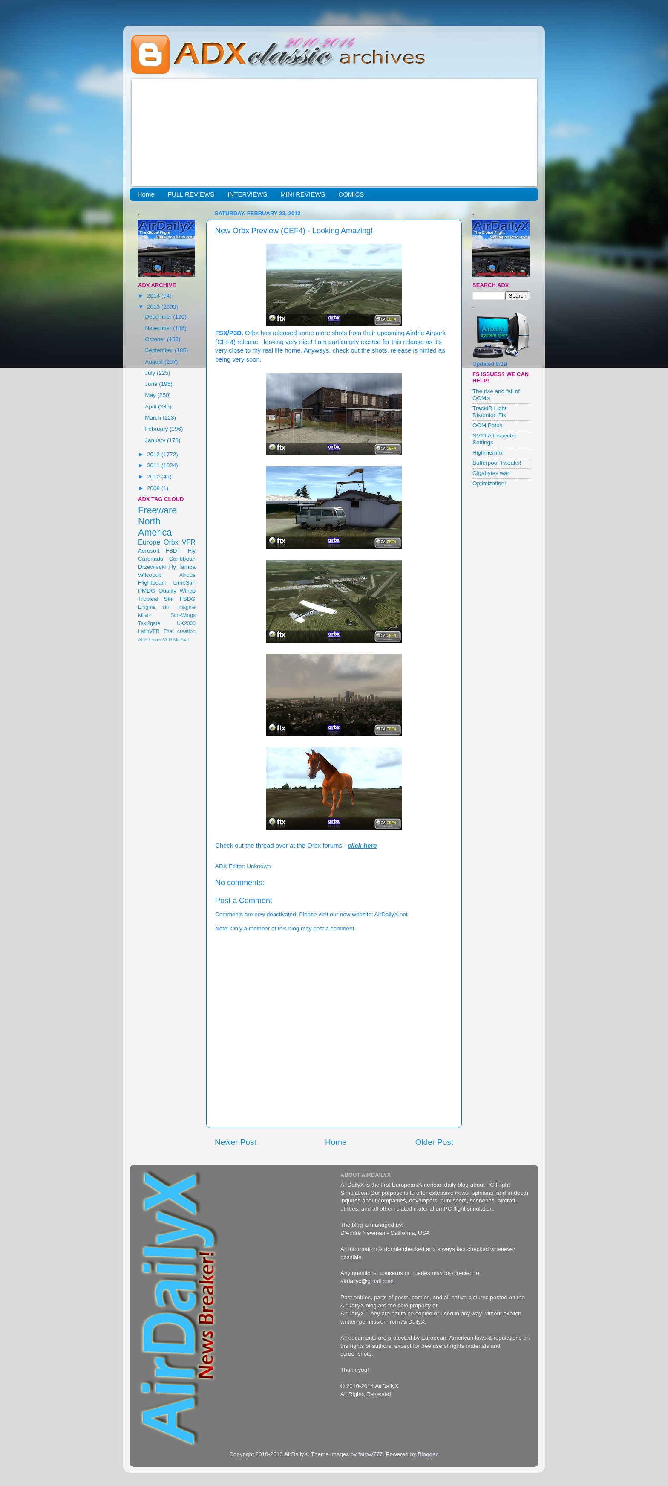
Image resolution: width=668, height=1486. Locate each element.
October (156, 339)
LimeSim (184, 582)
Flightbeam (152, 582)
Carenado (150, 559)
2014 (154, 296)
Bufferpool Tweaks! (496, 463)
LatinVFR (149, 631)
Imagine (186, 607)
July (151, 373)
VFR (189, 542)
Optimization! (489, 483)
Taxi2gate (149, 623)
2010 (154, 476)
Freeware (157, 510)
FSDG (187, 599)
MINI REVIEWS (302, 194)
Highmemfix (487, 452)
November (159, 328)
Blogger (427, 1454)
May (151, 395)
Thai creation (179, 631)
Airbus (187, 575)
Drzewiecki (152, 567)
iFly (191, 550)
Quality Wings (177, 591)
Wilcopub (150, 575)
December (159, 316)
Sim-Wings (183, 615)
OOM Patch (487, 425)
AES (142, 639)
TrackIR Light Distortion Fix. (490, 411)
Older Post (434, 1142)
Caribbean (182, 559)
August (154, 362)
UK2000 (186, 623)
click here (362, 845)
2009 (154, 488)
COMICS (351, 194)
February (157, 429)
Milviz (144, 615)
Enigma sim (154, 607)
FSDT (173, 550)
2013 (154, 307)
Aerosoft (148, 550)
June (152, 384)
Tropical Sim (156, 599)
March (153, 417)
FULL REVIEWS (191, 194)
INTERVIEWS (247, 194)
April (151, 406)
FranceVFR (160, 639)
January (156, 440)
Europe (149, 542)
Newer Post (235, 1142)
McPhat (181, 639)
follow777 (370, 1454)
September (160, 350)
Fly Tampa (182, 567)
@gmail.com (378, 1281)
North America (155, 527)
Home (146, 194)
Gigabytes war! (491, 473)
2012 (154, 454)
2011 (154, 465)
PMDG (146, 591)
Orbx (171, 542)
